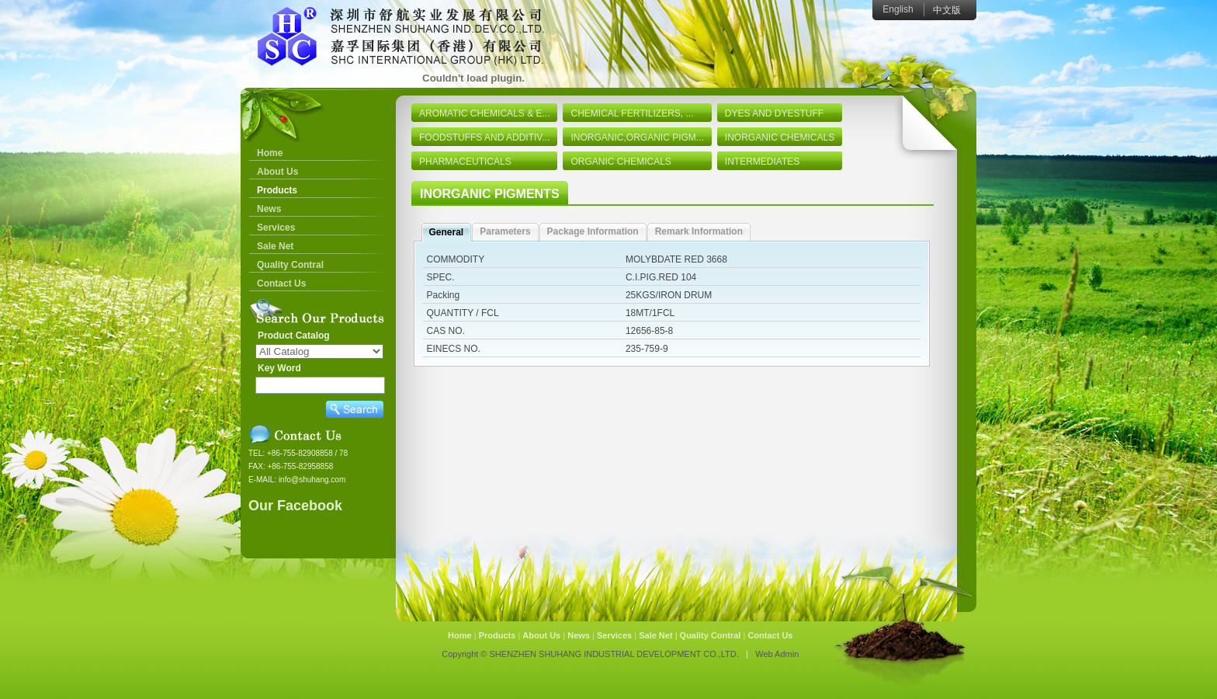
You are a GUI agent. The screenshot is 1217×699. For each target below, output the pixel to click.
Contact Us (281, 283)
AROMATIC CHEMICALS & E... (484, 113)
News (269, 208)
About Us (277, 171)
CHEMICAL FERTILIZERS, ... (631, 113)
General (446, 232)
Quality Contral (290, 264)
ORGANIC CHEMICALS (620, 161)
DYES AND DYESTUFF (774, 113)
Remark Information (699, 231)
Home (270, 153)
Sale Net (275, 246)
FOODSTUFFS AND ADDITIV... (484, 137)
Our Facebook (295, 505)
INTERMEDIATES (762, 161)
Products (277, 190)
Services (276, 227)
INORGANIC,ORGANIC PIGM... (636, 137)
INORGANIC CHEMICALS (779, 137)
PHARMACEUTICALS (465, 161)
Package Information (593, 231)
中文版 (947, 10)
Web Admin (777, 654)
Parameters (505, 231)
